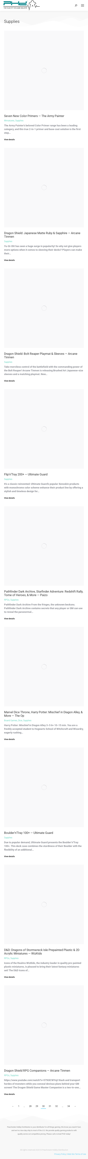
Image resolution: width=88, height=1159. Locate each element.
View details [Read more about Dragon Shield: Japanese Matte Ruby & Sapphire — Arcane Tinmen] (9, 260)
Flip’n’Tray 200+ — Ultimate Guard (25, 474)
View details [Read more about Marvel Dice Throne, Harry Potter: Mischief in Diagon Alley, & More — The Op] (9, 739)
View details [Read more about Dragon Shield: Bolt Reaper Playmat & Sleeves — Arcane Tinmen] (9, 381)
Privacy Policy (60, 1154)
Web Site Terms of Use (76, 1154)
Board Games (10, 720)
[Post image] (44, 70)
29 (37, 1106)
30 (43, 1106)
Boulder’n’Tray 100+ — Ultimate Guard (28, 833)
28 (30, 1106)
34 (68, 1106)
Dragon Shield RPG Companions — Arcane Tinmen (37, 1070)
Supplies (19, 120)
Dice (20, 720)
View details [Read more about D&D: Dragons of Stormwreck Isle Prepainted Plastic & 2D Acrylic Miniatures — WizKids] (9, 977)
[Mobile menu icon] (82, 5)
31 (50, 1106)
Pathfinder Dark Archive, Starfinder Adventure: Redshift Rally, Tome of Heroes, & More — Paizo (43, 593)
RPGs (6, 600)
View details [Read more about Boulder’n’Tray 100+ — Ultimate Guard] (9, 856)
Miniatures (9, 120)
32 (56, 1106)
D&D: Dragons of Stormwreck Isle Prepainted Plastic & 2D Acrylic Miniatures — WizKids (41, 951)
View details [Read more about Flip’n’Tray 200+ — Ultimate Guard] (9, 498)
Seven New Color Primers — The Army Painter (34, 116)
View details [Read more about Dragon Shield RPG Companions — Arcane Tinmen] (9, 1094)
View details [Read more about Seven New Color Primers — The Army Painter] (9, 139)
